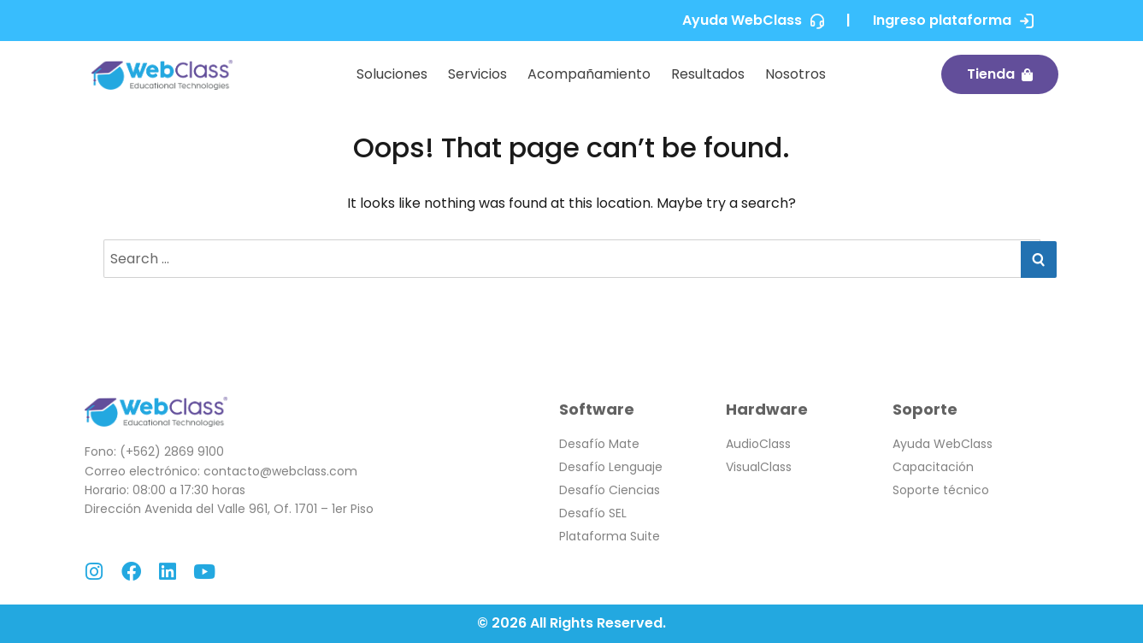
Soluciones (391, 74)
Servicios (477, 74)
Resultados (708, 74)
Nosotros (795, 74)
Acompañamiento (589, 74)
